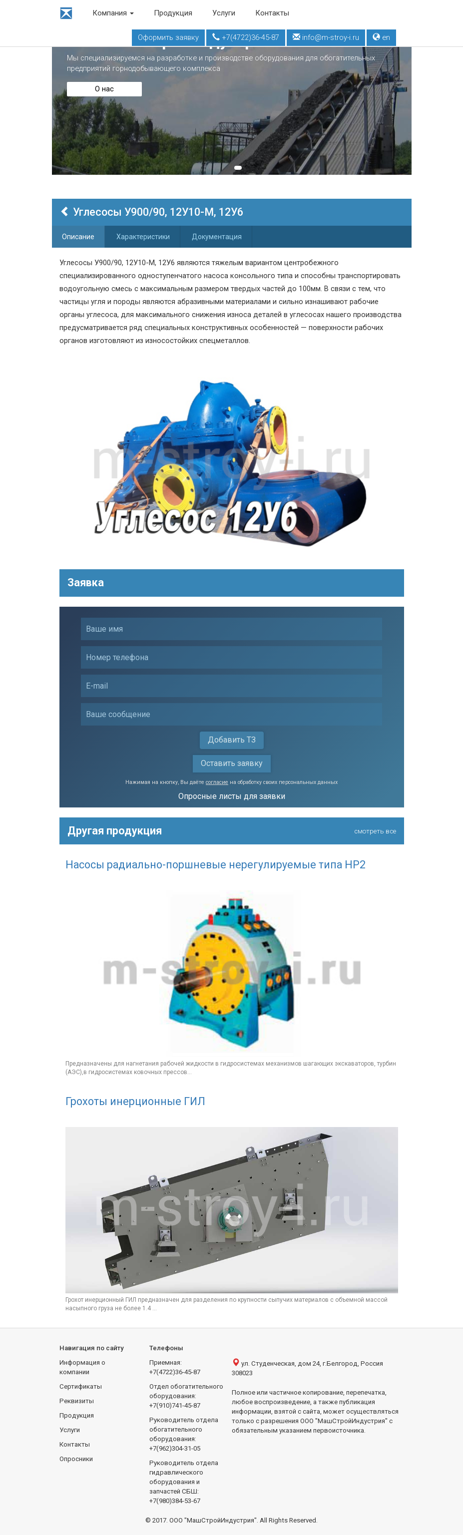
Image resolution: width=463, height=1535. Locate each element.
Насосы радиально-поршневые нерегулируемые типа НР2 (215, 864)
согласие (217, 782)
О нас (104, 88)
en (381, 37)
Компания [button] (113, 12)
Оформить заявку (168, 37)
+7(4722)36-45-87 (245, 37)
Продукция (173, 12)
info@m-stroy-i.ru (326, 37)
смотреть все (375, 831)
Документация (217, 237)
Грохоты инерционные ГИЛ (135, 1101)
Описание (78, 237)
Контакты (272, 12)
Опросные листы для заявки (231, 796)
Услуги (223, 12)
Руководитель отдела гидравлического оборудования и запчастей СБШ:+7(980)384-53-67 (183, 1482)
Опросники (76, 1459)
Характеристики (143, 237)
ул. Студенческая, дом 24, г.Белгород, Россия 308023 (307, 1368)
